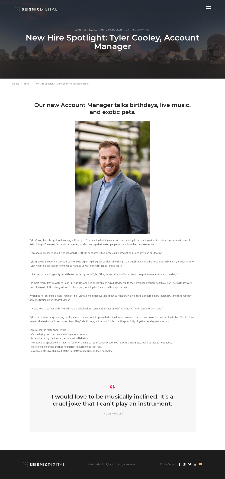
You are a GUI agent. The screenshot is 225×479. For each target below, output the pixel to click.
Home (15, 83)
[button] (208, 11)
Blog (26, 83)
